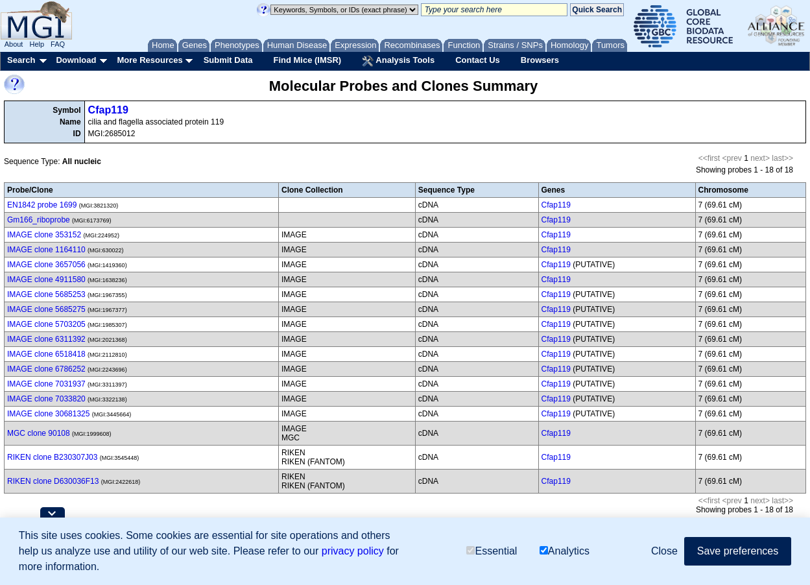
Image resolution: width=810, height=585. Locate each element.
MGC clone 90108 (38, 433)
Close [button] (664, 550)
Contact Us (477, 60)
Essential (491, 550)
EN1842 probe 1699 (42, 204)
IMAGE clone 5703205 (46, 324)
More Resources (149, 60)
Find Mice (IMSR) (307, 60)
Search (21, 60)
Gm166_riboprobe (38, 219)
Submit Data (228, 60)
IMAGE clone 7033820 (46, 398)
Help (36, 44)
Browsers (540, 60)
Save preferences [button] (737, 550)
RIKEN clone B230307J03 (52, 457)
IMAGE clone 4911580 (46, 279)
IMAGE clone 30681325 (48, 413)
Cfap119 (108, 109)
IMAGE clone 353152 (44, 234)
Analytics (565, 550)
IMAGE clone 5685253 (46, 294)
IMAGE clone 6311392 (46, 339)
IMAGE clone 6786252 (46, 369)
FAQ (58, 44)
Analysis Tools (398, 61)
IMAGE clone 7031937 (46, 383)
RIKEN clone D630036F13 (53, 481)
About (14, 44)
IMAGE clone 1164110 (46, 249)
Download (76, 60)
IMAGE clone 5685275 (46, 309)
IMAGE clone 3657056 (46, 264)
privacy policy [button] (353, 550)
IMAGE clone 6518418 (46, 354)
